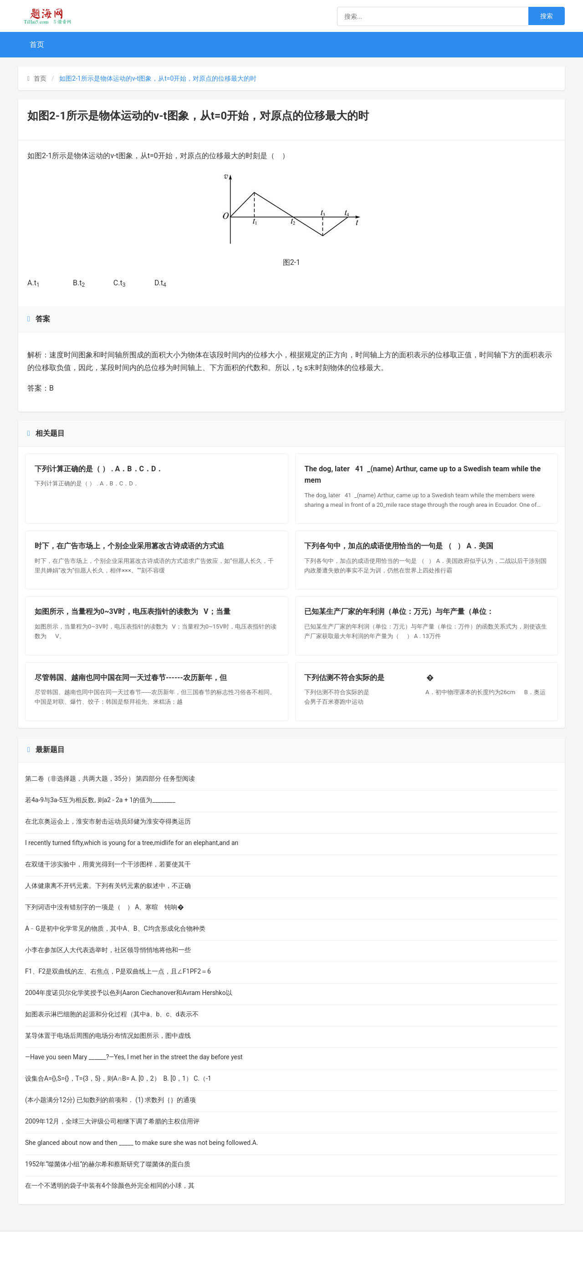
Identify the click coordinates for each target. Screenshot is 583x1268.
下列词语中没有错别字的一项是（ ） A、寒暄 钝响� (104, 907)
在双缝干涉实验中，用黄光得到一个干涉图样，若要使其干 (108, 864)
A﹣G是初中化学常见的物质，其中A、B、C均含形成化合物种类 (115, 928)
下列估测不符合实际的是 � (369, 677)
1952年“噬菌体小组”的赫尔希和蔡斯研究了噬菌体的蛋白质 (107, 1164)
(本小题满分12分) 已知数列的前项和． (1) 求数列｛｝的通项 (110, 1099)
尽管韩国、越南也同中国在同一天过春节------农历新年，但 (131, 677)
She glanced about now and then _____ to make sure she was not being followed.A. (141, 1142)
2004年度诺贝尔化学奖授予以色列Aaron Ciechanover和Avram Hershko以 (128, 992)
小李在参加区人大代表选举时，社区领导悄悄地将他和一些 (108, 950)
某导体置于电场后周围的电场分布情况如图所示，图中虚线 (108, 1035)
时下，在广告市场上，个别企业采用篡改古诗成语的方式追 (129, 545)
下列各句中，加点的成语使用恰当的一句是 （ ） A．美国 (399, 545)
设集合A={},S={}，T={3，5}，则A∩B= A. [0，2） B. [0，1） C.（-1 (118, 1078)
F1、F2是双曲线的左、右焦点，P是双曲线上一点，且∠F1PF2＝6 (118, 971)
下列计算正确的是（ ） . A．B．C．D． (99, 468)
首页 (37, 44)
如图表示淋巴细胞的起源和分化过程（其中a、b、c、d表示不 (112, 1014)
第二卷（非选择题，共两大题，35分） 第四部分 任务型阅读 (110, 778)
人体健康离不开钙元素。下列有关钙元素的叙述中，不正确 (108, 885)
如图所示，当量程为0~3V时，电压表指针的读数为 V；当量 (132, 612)
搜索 (546, 16)
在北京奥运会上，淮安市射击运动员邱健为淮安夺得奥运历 (108, 821)
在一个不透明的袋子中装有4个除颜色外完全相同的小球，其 (109, 1185)
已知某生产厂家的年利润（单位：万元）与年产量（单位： (399, 612)
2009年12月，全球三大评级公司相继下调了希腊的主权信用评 (112, 1121)
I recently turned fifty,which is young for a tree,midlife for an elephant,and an (131, 842)
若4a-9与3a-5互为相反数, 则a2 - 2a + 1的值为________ (101, 800)
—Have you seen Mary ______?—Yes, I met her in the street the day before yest (134, 1057)
